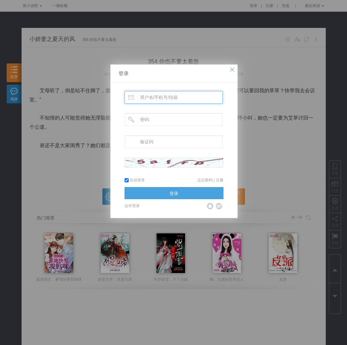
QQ (210, 206)
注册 (219, 180)
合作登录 (132, 206)
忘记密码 (205, 180)
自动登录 (135, 180)
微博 (219, 206)
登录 (124, 73)
